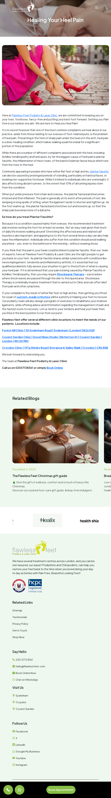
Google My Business (28, 751)
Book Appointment (61, 789)
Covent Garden (25, 708)
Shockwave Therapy (70, 274)
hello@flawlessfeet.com (30, 666)
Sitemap (17, 610)
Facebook (22, 731)
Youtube (21, 758)
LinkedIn (20, 744)
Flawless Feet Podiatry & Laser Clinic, (35, 115)
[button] (96, 7)
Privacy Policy (20, 623)
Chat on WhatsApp (27, 679)
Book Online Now (26, 672)
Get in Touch (19, 630)
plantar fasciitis (99, 171)
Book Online (55, 367)
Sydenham (22, 695)
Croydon (21, 702)
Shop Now (18, 637)
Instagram (21, 764)
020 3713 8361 (24, 659)
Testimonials (19, 617)
